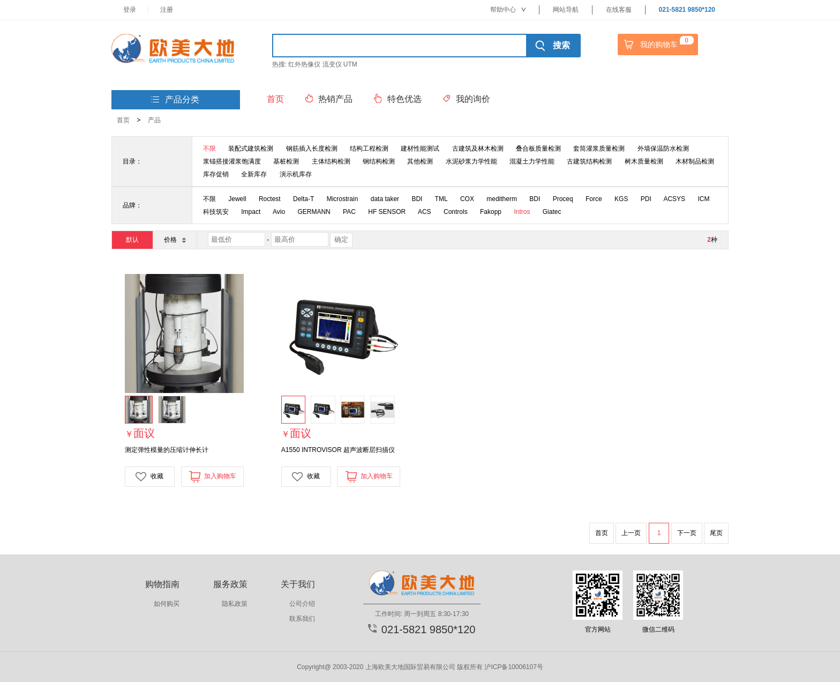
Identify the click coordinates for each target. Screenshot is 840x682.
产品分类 (175, 100)
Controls (456, 212)
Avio (279, 212)
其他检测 (420, 161)
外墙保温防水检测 (663, 148)
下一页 (686, 533)
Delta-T (303, 199)
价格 (174, 239)
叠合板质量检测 (538, 148)
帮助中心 (508, 9)
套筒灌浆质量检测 (599, 148)
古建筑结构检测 (589, 161)
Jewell (237, 199)
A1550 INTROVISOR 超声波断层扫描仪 (338, 450)
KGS (621, 199)
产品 (154, 120)
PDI (646, 199)
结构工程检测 (369, 148)
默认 (132, 239)
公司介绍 (302, 603)
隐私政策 (235, 603)
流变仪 (332, 64)
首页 (123, 120)
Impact (250, 212)
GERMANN (313, 212)
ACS (424, 212)
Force (594, 199)
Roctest (270, 199)
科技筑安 (216, 212)
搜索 (552, 45)
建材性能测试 (420, 148)
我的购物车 (657, 44)
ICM (703, 199)
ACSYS (674, 199)
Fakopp (490, 212)
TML (441, 199)
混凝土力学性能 (531, 161)
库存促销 (216, 174)
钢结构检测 (379, 161)
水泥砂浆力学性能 (471, 161)
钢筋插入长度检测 (312, 148)
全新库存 (254, 174)
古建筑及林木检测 (478, 148)
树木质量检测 (644, 161)
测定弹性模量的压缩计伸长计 (166, 450)
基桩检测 (286, 161)
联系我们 (302, 618)
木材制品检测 (695, 161)
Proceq (563, 199)
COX (467, 199)
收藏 (149, 476)
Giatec (552, 212)
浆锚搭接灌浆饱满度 (232, 161)
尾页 (716, 533)
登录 (129, 9)
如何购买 (166, 603)
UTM (350, 64)
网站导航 (566, 9)
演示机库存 (296, 174)
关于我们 (298, 584)
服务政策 (230, 584)
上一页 (631, 533)
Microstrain (342, 199)
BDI (416, 199)
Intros (522, 212)
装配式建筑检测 (250, 148)
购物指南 (162, 584)
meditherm (501, 199)
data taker (385, 199)
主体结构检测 (331, 161)
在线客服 (619, 9)
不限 (209, 148)
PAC (349, 212)
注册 (166, 9)
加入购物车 (212, 476)
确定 (341, 239)
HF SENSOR (387, 212)
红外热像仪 (304, 64)
